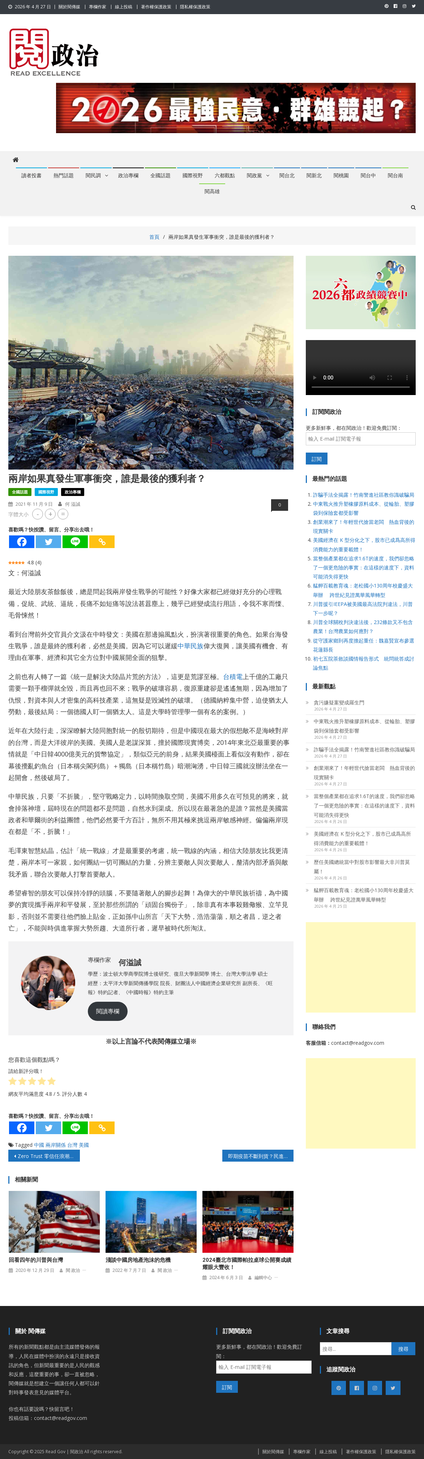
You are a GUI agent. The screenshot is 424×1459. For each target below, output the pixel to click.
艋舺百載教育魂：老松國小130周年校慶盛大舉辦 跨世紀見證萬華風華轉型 (364, 895)
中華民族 (190, 645)
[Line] (75, 541)
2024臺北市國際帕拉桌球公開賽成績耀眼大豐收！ (246, 1264)
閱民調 (93, 175)
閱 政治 (73, 1270)
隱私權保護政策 (195, 7)
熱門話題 (63, 175)
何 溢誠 (72, 504)
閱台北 (287, 175)
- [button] (38, 514)
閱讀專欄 (107, 1011)
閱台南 (395, 175)
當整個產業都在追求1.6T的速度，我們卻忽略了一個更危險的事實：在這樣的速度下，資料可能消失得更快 (363, 567)
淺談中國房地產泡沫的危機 (138, 1260)
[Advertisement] (361, 967)
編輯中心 (263, 1277)
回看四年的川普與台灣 (36, 1260)
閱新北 (314, 175)
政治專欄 (128, 175)
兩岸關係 (56, 1144)
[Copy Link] (102, 541)
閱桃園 (341, 175)
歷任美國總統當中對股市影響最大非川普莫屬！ (362, 866)
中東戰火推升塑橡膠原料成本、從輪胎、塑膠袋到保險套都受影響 (364, 726)
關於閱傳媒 (69, 7)
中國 (39, 1144)
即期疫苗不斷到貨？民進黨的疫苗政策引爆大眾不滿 (261, 1156)
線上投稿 (123, 7)
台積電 (233, 676)
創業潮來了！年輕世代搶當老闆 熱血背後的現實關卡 (364, 772)
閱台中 (368, 175)
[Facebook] (21, 541)
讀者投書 (31, 175)
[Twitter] (48, 541)
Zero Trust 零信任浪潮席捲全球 (49, 1156)
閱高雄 (212, 191)
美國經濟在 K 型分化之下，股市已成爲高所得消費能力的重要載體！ (362, 838)
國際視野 (193, 175)
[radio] (12, 1082)
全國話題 (160, 175)
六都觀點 (225, 175)
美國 (84, 1144)
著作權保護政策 (156, 7)
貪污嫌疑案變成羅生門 (339, 702)
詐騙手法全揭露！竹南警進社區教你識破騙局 (363, 494)
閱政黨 (254, 175)
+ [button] (50, 514)
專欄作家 (97, 7)
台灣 (72, 1144)
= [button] (63, 514)
